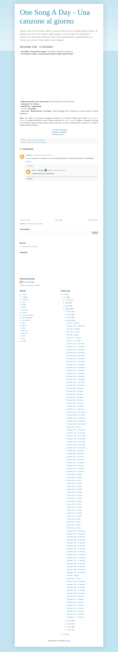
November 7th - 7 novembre (75, 457)
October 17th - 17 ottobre (74, 504)
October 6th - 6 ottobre (74, 525)
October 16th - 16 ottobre (74, 507)
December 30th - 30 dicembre (76, 350)
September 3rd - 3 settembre (75, 611)
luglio (67, 303)
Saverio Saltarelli (70, 120)
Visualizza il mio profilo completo (30, 285)
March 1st (25, 333)
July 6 (23, 323)
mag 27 (69, 621)
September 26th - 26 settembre (76, 546)
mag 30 (69, 314)
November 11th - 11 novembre (76, 445)
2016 (65, 297)
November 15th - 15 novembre (76, 433)
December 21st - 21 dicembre (76, 370)
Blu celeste (25, 310)
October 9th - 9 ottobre (74, 519)
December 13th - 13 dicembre (76, 379)
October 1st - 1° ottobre (74, 341)
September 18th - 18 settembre (76, 569)
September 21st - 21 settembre (76, 560)
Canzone (28, 142)
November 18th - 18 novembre (76, 424)
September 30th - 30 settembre (76, 534)
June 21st (24, 331)
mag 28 (69, 320)
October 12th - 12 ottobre (74, 513)
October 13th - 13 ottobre (74, 510)
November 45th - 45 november (76, 412)
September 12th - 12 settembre (76, 587)
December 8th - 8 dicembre (75, 388)
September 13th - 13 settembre (76, 584)
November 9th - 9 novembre (75, 451)
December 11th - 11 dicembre (76, 385)
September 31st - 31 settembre (76, 531)
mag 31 (69, 311)
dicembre (68, 300)
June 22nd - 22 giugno (73, 329)
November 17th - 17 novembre (76, 430)
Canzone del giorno (37, 142)
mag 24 (69, 630)
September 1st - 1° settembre (75, 617)
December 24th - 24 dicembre (76, 361)
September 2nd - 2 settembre (75, 614)
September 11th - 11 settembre (76, 590)
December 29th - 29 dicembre (76, 353)
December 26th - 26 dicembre (76, 356)
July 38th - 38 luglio (73, 575)
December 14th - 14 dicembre (76, 376)
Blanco (24, 307)
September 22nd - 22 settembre (76, 558)
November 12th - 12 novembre (76, 442)
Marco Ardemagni (38, 170)
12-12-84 (24, 109)
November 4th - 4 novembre (75, 465)
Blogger (67, 641)
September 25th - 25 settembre (76, 549)
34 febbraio (25, 299)
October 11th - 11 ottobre (74, 516)
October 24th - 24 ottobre (74, 489)
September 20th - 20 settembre (76, 563)
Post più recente (25, 220)
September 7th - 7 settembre (75, 599)
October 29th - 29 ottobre (74, 477)
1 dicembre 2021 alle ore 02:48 (42, 155)
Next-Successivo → (59, 134)
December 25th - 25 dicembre (76, 358)
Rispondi (28, 161)
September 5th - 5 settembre (75, 605)
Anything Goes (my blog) (29, 246)
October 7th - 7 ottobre (74, 522)
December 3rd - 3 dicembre (75, 403)
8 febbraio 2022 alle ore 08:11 (57, 170)
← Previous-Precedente (59, 130)
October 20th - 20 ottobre (74, 501)
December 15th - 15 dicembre (76, 373)
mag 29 (69, 317)
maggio (67, 309)
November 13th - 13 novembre (76, 439)
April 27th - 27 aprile (73, 332)
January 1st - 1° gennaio (74, 338)
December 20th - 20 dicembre (76, 326)
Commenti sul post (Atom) (34, 224)
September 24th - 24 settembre (76, 552)
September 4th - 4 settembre (75, 608)
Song (44, 142)
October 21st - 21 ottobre (74, 498)
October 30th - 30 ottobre (74, 474)
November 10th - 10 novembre (76, 448)
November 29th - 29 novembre (76, 415)
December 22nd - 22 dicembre (76, 367)
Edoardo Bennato (27, 318)
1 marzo (24, 294)
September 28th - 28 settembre (76, 540)
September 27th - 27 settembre (76, 543)
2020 (65, 294)
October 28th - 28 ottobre (74, 480)
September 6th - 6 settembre (75, 602)
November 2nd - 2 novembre (75, 471)
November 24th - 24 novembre (76, 418)
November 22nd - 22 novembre (76, 421)
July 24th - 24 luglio (73, 335)
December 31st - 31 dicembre (76, 347)
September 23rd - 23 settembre (76, 555)
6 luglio (24, 305)
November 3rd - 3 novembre (75, 468)
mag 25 (69, 627)
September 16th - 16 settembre (76, 572)
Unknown (29, 155)
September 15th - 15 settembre (76, 581)
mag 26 (69, 624)
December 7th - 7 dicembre (75, 391)
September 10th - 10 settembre (76, 593)
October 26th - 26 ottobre (74, 486)
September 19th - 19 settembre (76, 566)
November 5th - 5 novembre (75, 463)
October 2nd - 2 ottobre (74, 528)
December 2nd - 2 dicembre (75, 406)
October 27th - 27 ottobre (74, 483)
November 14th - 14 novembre (76, 436)
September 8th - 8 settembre (75, 596)
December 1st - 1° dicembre (75, 409)
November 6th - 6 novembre (75, 459)
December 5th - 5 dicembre (75, 397)
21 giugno (25, 297)
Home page (58, 220)
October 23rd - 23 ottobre (74, 492)
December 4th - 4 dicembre (75, 400)
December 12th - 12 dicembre (76, 382)
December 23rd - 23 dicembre (76, 364)
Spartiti (24, 341)
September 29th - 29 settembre (76, 537)
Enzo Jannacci (26, 320)
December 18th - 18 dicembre (76, 344)
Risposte (30, 166)
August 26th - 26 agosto (74, 427)
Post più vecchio (93, 220)
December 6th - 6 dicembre (75, 394)
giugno (67, 306)
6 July (23, 302)
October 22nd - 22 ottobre (74, 495)
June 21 (24, 328)
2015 (65, 634)
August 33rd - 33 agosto (74, 578)
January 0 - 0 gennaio (73, 323)
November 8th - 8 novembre (75, 453)
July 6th (24, 325)
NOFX (24, 336)
